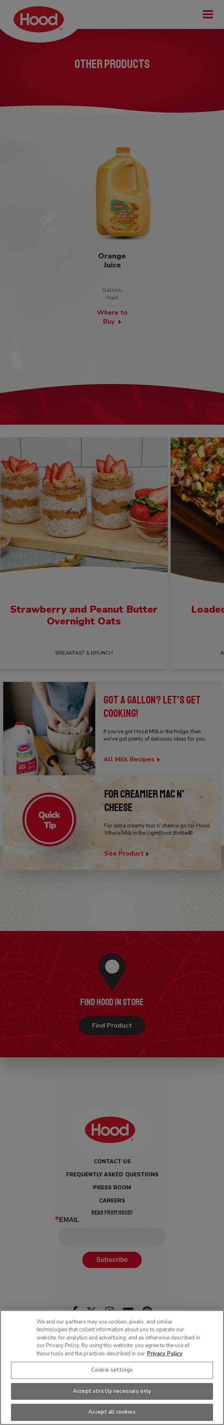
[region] (112, 1367)
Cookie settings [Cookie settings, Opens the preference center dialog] (112, 1370)
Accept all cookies (111, 1412)
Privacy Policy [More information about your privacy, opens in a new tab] (164, 1353)
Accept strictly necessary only (112, 1391)
